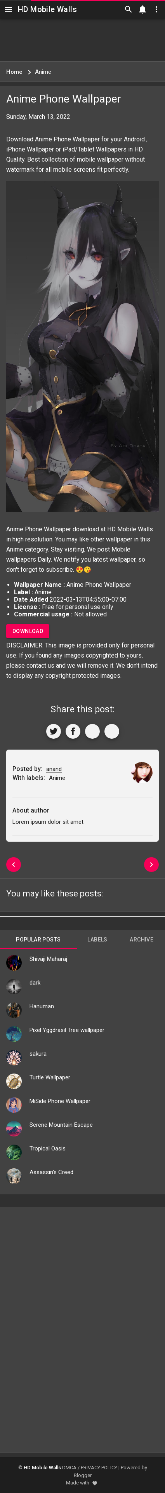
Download (27, 631)
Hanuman (42, 1006)
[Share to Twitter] (53, 731)
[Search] (128, 9)
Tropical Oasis (48, 1148)
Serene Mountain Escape (61, 1124)
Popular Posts (38, 939)
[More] (111, 731)
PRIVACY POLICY (99, 1467)
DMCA (69, 1467)
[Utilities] (156, 9)
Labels (97, 939)
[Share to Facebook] (73, 731)
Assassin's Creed (51, 1172)
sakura (38, 1053)
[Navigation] (9, 9)
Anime (14, 549)
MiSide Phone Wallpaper (60, 1101)
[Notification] (142, 9)
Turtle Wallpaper (50, 1077)
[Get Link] (92, 731)
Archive (141, 939)
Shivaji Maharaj (48, 958)
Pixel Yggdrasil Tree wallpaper (67, 1030)
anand (54, 769)
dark (35, 982)
